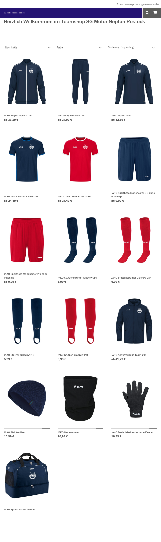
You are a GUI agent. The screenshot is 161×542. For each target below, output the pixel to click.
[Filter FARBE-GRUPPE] (79, 47)
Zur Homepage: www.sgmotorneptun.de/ (137, 4)
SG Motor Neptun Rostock (14, 13)
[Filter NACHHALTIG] (28, 47)
